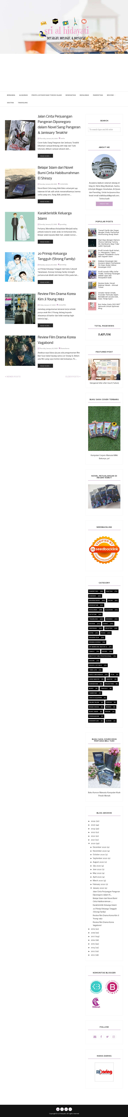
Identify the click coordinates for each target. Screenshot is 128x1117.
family (91, 651)
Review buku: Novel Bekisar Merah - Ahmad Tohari (108, 285)
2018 (93, 933)
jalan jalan (94, 702)
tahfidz (104, 688)
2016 (93, 940)
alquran (109, 610)
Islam (110, 600)
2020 (93, 844)
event (105, 624)
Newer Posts (13, 351)
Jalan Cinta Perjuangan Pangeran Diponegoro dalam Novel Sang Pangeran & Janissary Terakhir (55, 120)
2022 (93, 836)
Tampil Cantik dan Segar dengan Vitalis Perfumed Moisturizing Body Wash (108, 232)
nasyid (109, 679)
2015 (93, 944)
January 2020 (98, 888)
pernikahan (94, 716)
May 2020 (97, 873)
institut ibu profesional (100, 656)
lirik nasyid (94, 679)
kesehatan (93, 605)
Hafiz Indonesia (96, 674)
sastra (63, 128)
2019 (93, 929)
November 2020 (100, 851)
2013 (93, 951)
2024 (93, 829)
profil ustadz (95, 665)
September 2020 (100, 858)
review (92, 624)
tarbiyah (93, 693)
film (112, 674)
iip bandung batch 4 (98, 647)
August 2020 (98, 862)
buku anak (93, 711)
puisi (103, 633)
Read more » (45, 146)
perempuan (94, 721)
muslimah (93, 610)
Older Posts (72, 351)
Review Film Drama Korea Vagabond (57, 315)
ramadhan (93, 684)
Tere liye (93, 670)
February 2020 (99, 884)
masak (107, 711)
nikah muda (94, 707)
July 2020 (97, 866)
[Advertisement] (64, 72)
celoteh (108, 628)
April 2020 (97, 877)
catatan (92, 614)
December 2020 (99, 847)
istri (91, 633)
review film (62, 280)
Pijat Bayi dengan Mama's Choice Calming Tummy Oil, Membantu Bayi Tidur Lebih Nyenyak (109, 243)
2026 (93, 821)
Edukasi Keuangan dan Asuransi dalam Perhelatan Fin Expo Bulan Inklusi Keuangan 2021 (109, 264)
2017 (93, 937)
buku (91, 688)
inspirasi (93, 628)
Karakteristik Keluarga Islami (53, 198)
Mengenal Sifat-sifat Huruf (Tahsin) (104, 383)
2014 (93, 948)
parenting (63, 203)
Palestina (109, 684)
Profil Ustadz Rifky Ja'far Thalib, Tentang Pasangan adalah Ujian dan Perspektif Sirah (109, 275)
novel (104, 651)
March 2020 (98, 881)
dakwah (92, 596)
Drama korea (65, 320)
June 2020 (97, 870)
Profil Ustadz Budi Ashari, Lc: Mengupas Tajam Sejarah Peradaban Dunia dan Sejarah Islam (108, 253)
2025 (93, 825)
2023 (93, 832)
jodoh (109, 702)
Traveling (93, 619)
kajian (91, 661)
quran (109, 721)
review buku (64, 166)
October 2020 (99, 855)
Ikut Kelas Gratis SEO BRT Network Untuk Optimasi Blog (109, 306)
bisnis (108, 707)
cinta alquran (95, 698)
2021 (93, 840)
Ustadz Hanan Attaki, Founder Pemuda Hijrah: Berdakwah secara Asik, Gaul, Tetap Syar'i (108, 296)
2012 (93, 955)
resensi (109, 619)
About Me (104, 204)
